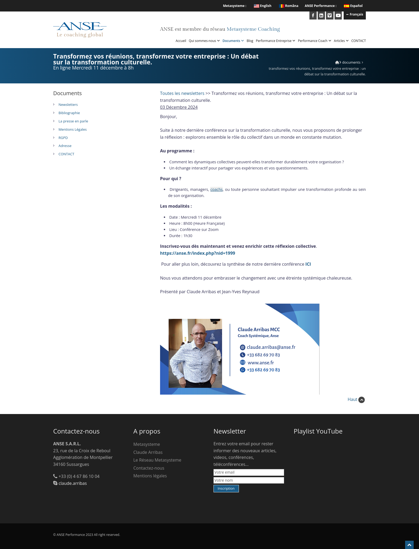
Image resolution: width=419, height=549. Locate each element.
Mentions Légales (73, 129)
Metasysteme (146, 444)
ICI (308, 264)
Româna (288, 5)
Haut (356, 399)
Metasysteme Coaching (253, 29)
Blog (250, 40)
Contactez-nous (148, 468)
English (262, 5)
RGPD (63, 137)
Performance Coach (314, 40)
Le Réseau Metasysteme (157, 460)
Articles (341, 40)
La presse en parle (73, 121)
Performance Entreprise (276, 40)
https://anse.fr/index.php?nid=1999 (197, 253)
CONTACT (358, 40)
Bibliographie (69, 112)
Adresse (65, 145)
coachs (216, 189)
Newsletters (68, 104)
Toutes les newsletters (182, 93)
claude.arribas (73, 483)
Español (356, 5)
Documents (233, 40)
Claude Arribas (147, 452)
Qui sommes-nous (204, 40)
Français (354, 14)
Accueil (181, 40)
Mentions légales (150, 476)
